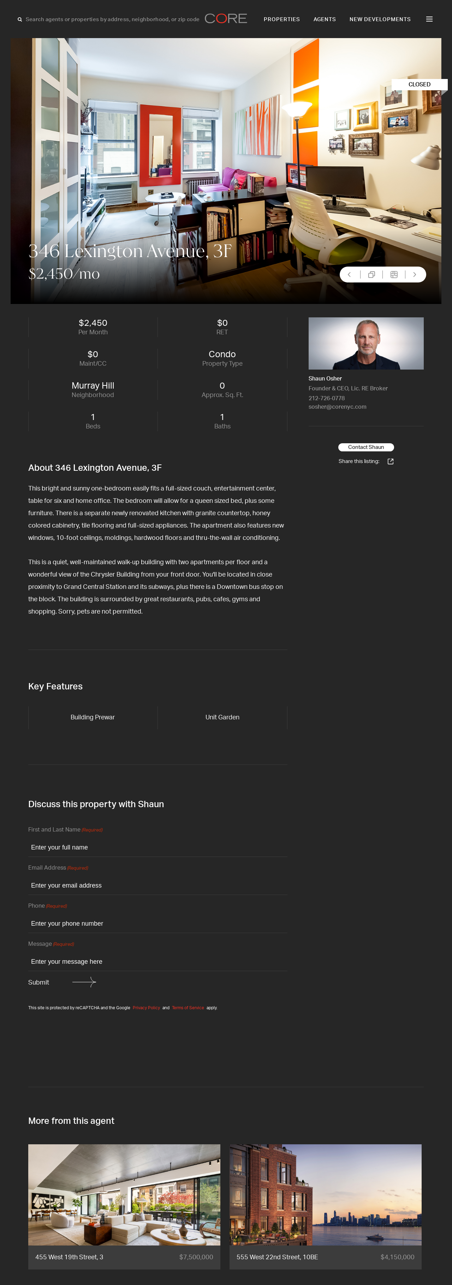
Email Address (58, 868)
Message (51, 944)
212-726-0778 (327, 398)
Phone (47, 906)
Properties (282, 19)
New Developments (380, 19)
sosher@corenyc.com (338, 407)
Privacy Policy (146, 1008)
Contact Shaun (366, 447)
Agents (325, 19)
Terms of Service (188, 1008)
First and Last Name (65, 830)
